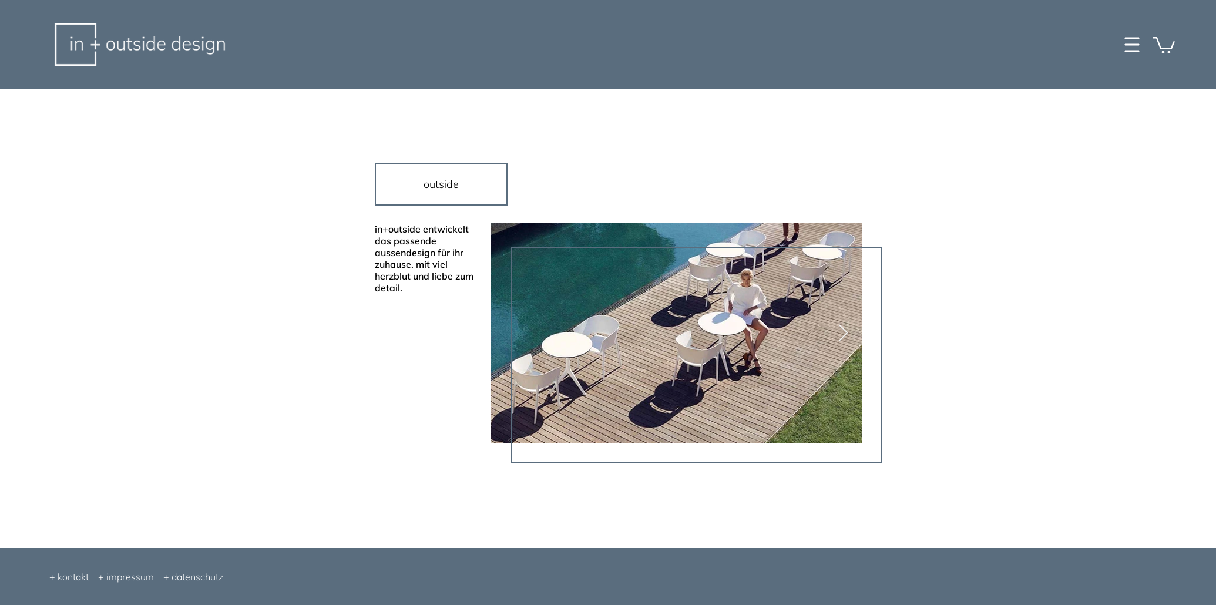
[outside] (441, 184)
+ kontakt (69, 577)
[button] (1164, 44)
